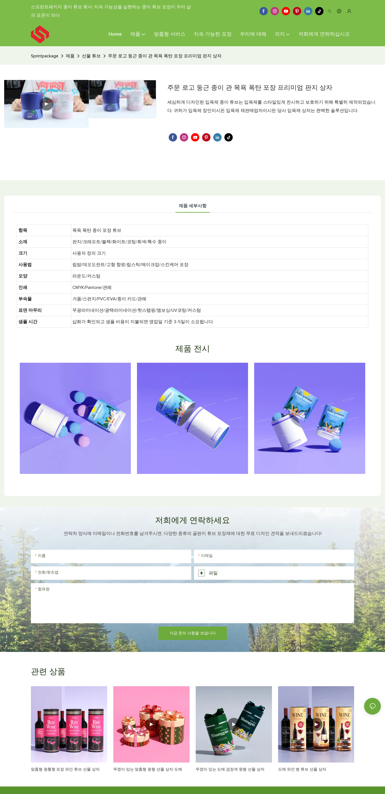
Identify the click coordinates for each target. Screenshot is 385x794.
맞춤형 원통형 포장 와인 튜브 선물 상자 (65, 769)
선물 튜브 (91, 56)
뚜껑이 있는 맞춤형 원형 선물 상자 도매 (147, 769)
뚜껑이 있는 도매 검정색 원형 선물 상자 (230, 769)
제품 (70, 56)
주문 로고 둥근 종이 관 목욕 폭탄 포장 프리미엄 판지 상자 (165, 56)
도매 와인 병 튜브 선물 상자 (302, 769)
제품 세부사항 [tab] (193, 206)
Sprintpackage (44, 56)
